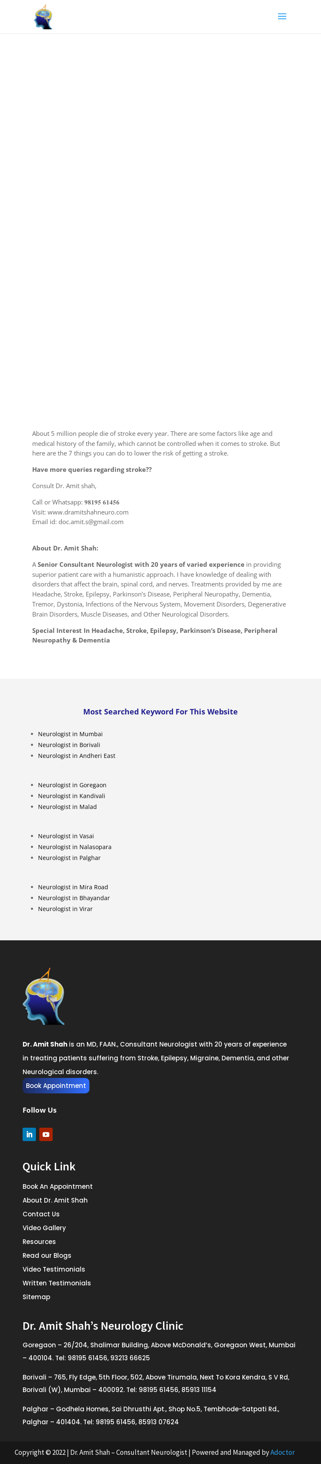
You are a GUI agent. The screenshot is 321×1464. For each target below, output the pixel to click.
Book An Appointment (58, 1186)
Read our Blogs (47, 1255)
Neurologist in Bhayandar (74, 898)
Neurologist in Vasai (66, 836)
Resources (39, 1241)
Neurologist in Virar (65, 909)
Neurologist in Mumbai (70, 734)
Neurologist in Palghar (69, 858)
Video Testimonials (54, 1269)
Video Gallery (44, 1227)
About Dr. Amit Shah (55, 1200)
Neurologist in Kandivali (71, 796)
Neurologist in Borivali (69, 745)
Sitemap (36, 1297)
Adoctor (282, 1452)
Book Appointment (56, 1085)
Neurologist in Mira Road (73, 887)
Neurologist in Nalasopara (75, 847)
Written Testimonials (57, 1283)
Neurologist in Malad (67, 807)
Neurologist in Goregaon (72, 785)
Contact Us (41, 1214)
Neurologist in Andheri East (76, 756)
